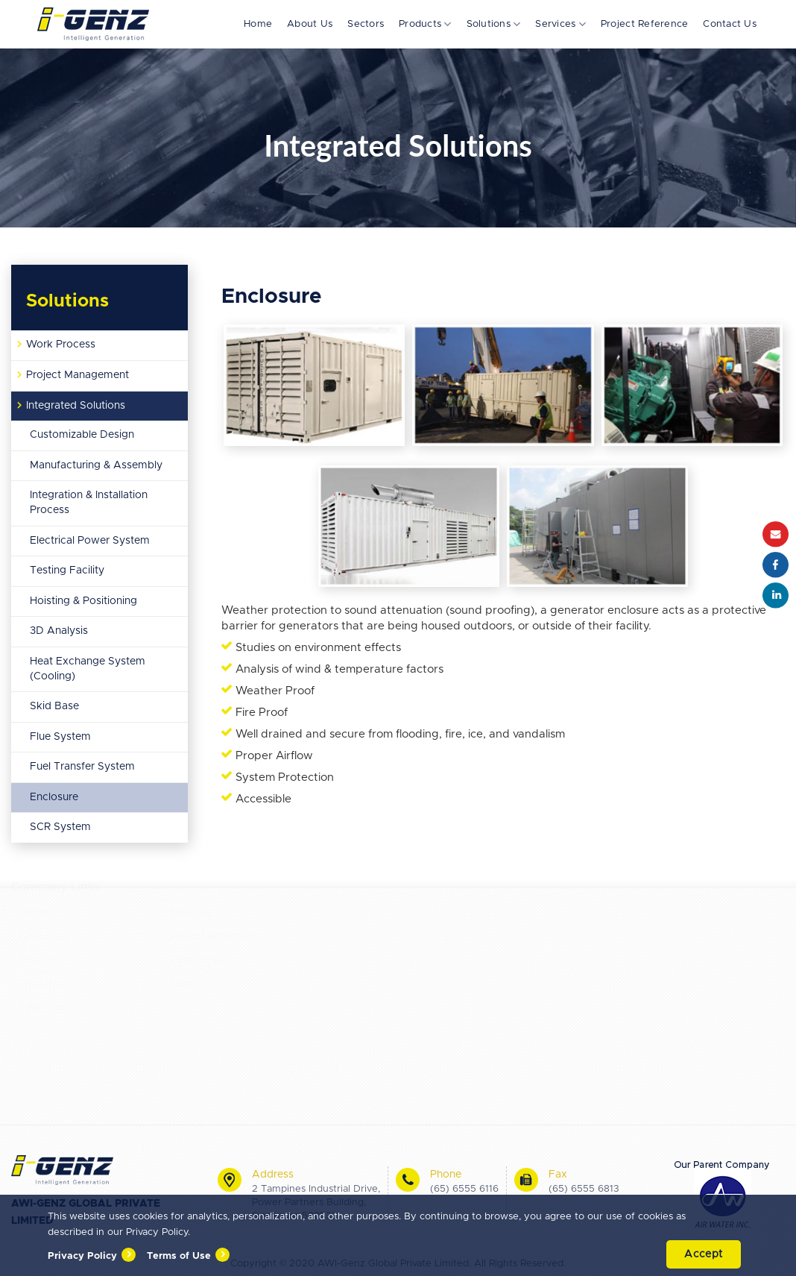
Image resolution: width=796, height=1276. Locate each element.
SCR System (60, 827)
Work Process (60, 344)
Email (775, 534)
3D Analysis (59, 631)
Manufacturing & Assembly (96, 465)
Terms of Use (179, 1256)
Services (560, 24)
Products (425, 24)
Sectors (365, 24)
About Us (309, 24)
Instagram (775, 595)
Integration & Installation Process (89, 502)
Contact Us (729, 24)
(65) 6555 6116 (464, 1189)
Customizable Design (82, 435)
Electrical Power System (90, 540)
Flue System (60, 737)
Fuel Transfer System (82, 766)
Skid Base (54, 706)
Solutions (494, 24)
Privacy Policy (82, 1256)
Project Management (77, 375)
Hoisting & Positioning (83, 601)
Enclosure (54, 797)
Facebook (775, 565)
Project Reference (644, 24)
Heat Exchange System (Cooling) (87, 669)
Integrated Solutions (75, 405)
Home (258, 24)
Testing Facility (67, 570)
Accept (703, 1254)
